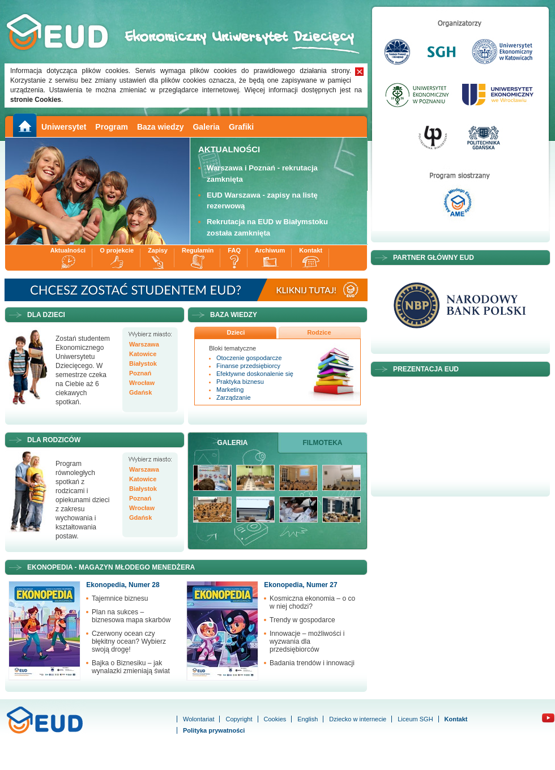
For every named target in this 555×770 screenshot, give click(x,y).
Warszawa (144, 344)
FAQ (234, 250)
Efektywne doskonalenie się (254, 373)
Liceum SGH (415, 719)
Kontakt (310, 250)
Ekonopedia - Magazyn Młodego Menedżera (111, 567)
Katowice (142, 354)
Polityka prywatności (214, 730)
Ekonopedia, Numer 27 (300, 585)
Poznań (140, 373)
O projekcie (117, 250)
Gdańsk (140, 393)
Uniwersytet (63, 126)
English (307, 719)
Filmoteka (323, 443)
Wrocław (142, 383)
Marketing (230, 389)
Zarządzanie (233, 397)
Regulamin (198, 250)
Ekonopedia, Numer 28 (122, 585)
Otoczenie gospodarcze (249, 357)
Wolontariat (198, 719)
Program (111, 126)
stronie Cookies (35, 100)
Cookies (275, 719)
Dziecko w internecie (357, 719)
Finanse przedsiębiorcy (248, 365)
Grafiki (241, 126)
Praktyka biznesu (240, 381)
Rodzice (319, 332)
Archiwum (270, 250)
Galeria (206, 126)
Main (23, 125)
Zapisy (158, 250)
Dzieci (236, 332)
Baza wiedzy (160, 126)
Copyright (238, 719)
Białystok (143, 364)
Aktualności (68, 250)
